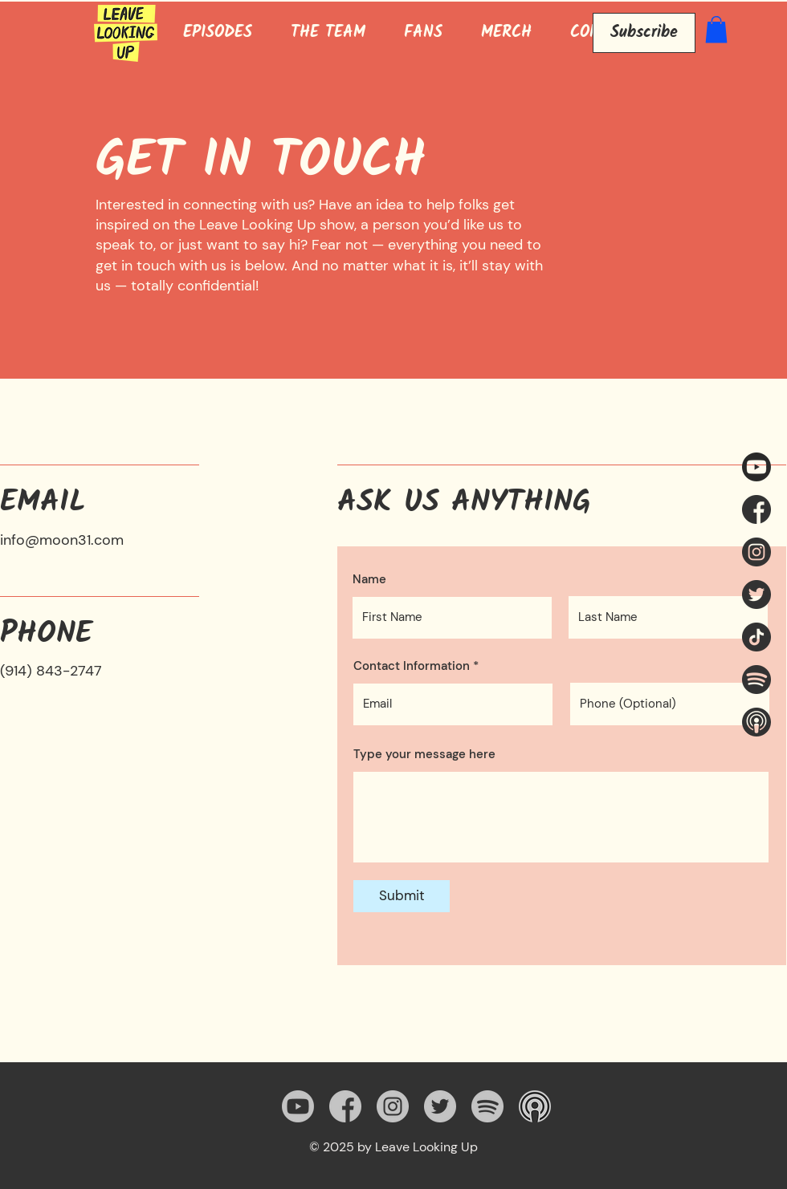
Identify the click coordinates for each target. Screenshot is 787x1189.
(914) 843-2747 (51, 670)
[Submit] (401, 896)
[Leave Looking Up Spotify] (756, 679)
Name (369, 580)
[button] (716, 29)
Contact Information (411, 666)
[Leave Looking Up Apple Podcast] (756, 722)
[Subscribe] (644, 33)
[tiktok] (756, 637)
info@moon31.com (62, 540)
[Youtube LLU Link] (756, 466)
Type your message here (424, 755)
